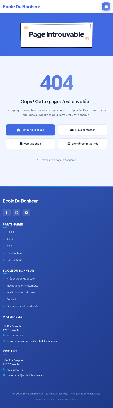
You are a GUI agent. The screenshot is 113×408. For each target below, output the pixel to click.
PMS (8, 239)
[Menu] (106, 6)
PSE (7, 246)
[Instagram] (16, 212)
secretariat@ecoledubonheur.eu (25, 375)
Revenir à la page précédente (56, 159)
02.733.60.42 (15, 335)
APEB (8, 232)
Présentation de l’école (19, 279)
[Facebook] (7, 212)
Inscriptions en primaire (19, 292)
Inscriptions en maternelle (20, 286)
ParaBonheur (13, 253)
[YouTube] (26, 212)
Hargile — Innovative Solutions (63, 399)
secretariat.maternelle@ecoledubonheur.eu (32, 341)
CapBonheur (12, 260)
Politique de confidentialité (85, 393)
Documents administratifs (20, 306)
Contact (9, 299)
